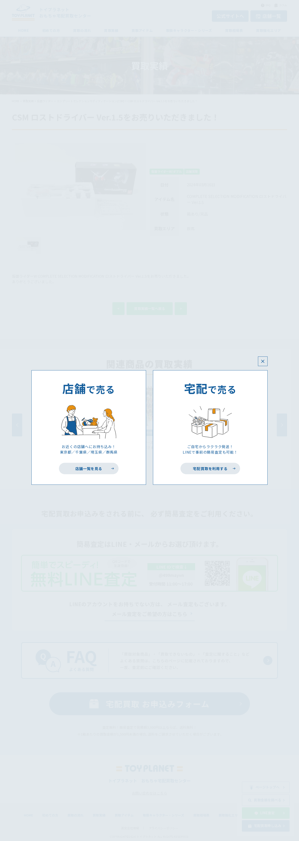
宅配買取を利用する (210, 468)
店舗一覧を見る (88, 468)
